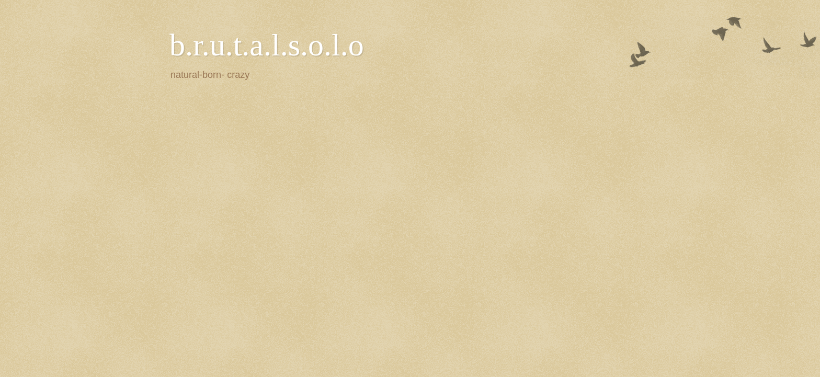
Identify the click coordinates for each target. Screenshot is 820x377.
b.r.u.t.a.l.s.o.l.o (266, 45)
